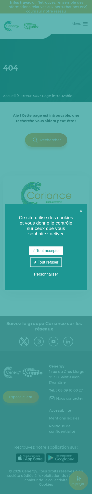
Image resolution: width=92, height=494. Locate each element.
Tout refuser (46, 262)
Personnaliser (46, 274)
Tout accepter (46, 251)
